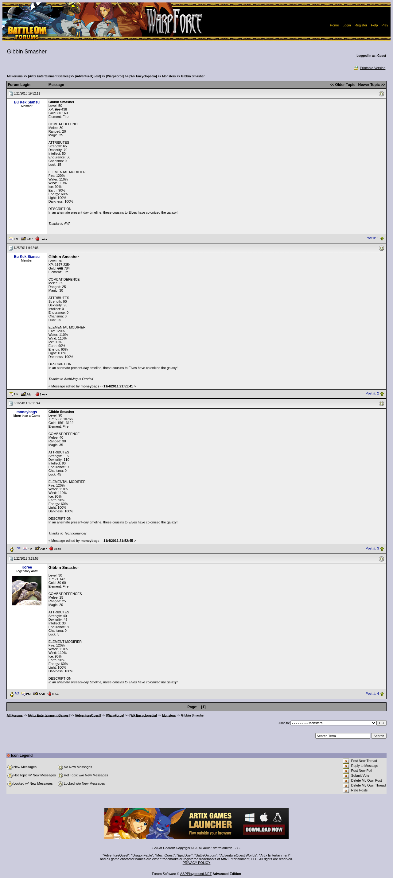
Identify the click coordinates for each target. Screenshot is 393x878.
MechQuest (164, 855)
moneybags (27, 412)
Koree (26, 567)
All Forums (15, 76)
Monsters (169, 76)
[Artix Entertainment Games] (49, 76)
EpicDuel (184, 855)
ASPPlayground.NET (196, 874)
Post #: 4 (372, 693)
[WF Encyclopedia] (143, 76)
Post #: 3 (372, 548)
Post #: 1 (372, 238)
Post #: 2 (372, 393)
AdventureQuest (116, 855)
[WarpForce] (115, 76)
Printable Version (369, 68)
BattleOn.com (206, 855)
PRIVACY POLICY (197, 862)
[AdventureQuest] (88, 76)
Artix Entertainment (274, 855)
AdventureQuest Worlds (238, 855)
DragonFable (142, 855)
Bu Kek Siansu (27, 102)
